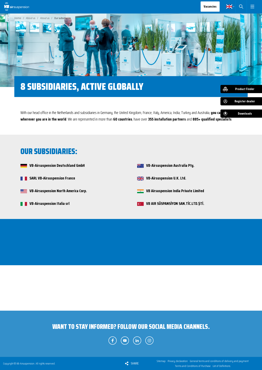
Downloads (245, 113)
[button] (252, 6)
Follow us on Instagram (149, 340)
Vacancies (210, 6)
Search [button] (241, 6)
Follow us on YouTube (125, 340)
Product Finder (244, 88)
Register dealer (245, 101)
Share (135, 363)
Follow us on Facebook (112, 340)
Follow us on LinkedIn (137, 340)
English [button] (229, 6)
